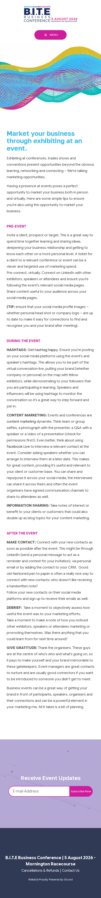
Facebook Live (18, 446)
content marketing (21, 421)
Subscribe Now (81, 791)
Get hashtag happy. (43, 350)
